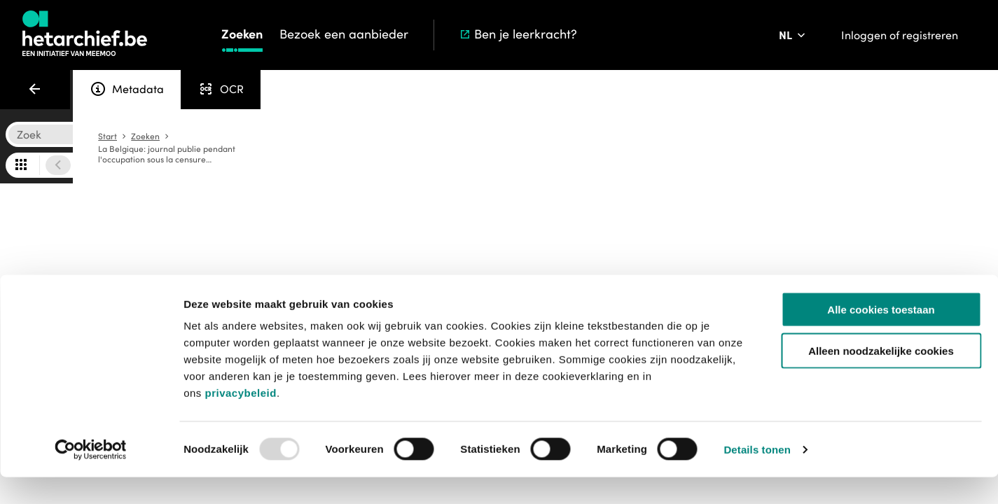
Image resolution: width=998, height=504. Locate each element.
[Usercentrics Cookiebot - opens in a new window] (90, 476)
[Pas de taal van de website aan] (793, 35)
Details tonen (756, 476)
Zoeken (242, 34)
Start (675, 136)
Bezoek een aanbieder (343, 34)
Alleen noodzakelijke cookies (881, 378)
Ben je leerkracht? (518, 34)
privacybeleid (240, 420)
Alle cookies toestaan (880, 336)
